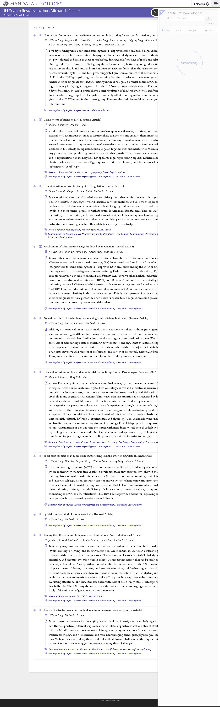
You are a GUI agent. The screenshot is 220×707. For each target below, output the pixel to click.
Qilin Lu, (150, 40)
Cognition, (60, 229)
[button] (215, 3)
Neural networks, (84, 442)
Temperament (152, 442)
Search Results (23, 15)
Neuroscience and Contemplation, (98, 233)
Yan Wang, (75, 44)
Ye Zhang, (62, 44)
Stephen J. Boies (78, 125)
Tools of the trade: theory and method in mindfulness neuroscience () (93, 610)
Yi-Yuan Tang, (56, 40)
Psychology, (109, 172)
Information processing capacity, (85, 172)
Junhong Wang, (118, 40)
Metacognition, (73, 229)
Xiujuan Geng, (84, 461)
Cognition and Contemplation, (130, 233)
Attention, (63, 172)
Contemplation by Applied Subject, (64, 110)
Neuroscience (104, 229)
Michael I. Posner (114, 44)
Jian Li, (52, 44)
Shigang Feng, (136, 40)
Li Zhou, (87, 44)
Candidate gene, (67, 442)
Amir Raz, (107, 540)
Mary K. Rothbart (79, 377)
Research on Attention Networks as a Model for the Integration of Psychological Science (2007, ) (110, 372)
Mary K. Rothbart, (75, 323)
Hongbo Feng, (101, 40)
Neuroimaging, (89, 229)
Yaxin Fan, (86, 40)
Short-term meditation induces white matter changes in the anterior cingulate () (98, 456)
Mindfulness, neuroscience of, (121, 649)
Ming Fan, (98, 44)
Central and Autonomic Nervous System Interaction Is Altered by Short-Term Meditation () (106, 35)
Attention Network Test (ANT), (73, 596)
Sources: (9, 15)
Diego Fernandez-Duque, (62, 191)
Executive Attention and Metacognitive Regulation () (84, 186)
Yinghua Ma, (72, 40)
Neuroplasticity (144, 649)
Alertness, (53, 172)
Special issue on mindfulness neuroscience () (78, 514)
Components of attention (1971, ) (72, 119)
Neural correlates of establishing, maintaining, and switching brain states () (96, 318)
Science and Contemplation (95, 110)
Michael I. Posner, (59, 125)
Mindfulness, (98, 649)
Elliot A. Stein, (101, 461)
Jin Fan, (53, 540)
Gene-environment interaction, (63, 649)
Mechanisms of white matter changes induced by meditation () (89, 246)
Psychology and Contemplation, (97, 176)
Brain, (51, 229)
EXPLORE (201, 4)
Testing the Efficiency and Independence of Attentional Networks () (92, 535)
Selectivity (120, 172)
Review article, (138, 442)
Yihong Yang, (96, 251)
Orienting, (113, 442)
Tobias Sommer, (92, 540)
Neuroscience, (100, 442)
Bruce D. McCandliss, (70, 540)
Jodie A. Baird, (85, 191)
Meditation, (85, 649)
